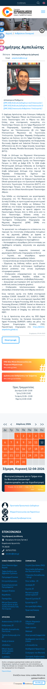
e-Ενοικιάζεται (31, 645)
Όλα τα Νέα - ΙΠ (31, 581)
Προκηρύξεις (7, 599)
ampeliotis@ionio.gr (19, 58)
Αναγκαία (18, 684)
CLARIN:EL (6, 657)
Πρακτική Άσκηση (32, 610)
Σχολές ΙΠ (29, 589)
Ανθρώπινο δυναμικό (24, 33)
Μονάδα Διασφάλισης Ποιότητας (10, 630)
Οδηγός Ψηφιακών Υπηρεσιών (32, 623)
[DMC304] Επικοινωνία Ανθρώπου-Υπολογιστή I (23, 108)
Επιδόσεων (29, 684)
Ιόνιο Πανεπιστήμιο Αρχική (9, 566)
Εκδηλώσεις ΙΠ (8, 625)
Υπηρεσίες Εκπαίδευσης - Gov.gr (35, 576)
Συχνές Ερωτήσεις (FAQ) (35, 565)
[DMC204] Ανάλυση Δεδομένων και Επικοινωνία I (23, 103)
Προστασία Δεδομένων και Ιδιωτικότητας (34, 570)
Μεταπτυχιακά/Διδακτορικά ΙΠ (31, 594)
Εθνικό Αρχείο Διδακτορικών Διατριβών (7, 651)
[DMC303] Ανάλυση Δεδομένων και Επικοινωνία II (23, 106)
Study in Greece (8, 641)
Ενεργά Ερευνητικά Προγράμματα (9, 586)
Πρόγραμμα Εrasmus (10, 577)
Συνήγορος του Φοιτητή (35, 653)
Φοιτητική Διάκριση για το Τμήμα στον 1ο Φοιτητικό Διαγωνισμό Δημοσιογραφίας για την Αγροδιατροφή (24, 479)
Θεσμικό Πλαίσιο (8, 591)
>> (42, 424)
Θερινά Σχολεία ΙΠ (32, 599)
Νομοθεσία (6, 595)
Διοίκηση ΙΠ (30, 585)
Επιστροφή (10, 340)
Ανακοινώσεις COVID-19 (11, 622)
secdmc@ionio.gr (12, 554)
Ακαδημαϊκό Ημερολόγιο (35, 649)
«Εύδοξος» (6, 645)
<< (5, 424)
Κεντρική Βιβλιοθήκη (33, 606)
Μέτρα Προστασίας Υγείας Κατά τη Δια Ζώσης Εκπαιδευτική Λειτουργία (10, 606)
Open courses (30, 628)
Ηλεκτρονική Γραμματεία (35, 635)
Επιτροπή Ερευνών (9, 581)
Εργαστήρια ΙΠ (31, 603)
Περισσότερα (6, 671)
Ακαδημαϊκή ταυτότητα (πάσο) (34, 640)
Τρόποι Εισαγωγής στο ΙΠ (11, 636)
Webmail (28, 631)
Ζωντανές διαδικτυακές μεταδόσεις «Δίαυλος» (35, 658)
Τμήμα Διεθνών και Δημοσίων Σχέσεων (9, 572)
